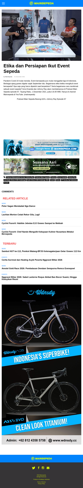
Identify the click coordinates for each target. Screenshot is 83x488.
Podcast (53, 177)
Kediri (52, 180)
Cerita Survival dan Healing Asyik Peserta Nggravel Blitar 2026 (32, 260)
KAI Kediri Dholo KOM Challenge (14, 180)
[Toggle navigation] (3, 3)
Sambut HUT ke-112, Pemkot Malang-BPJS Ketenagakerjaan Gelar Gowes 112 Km (41, 251)
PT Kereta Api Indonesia (69, 180)
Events (4, 257)
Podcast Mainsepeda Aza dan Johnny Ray (20, 177)
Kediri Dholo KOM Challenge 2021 (38, 180)
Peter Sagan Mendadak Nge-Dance (18, 206)
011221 (6, 183)
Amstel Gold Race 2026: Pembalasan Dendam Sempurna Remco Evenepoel (38, 268)
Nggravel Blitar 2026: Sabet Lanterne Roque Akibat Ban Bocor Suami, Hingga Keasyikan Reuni (39, 278)
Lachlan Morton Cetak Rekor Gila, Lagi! (21, 215)
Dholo (58, 180)
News (4, 203)
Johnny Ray (72, 177)
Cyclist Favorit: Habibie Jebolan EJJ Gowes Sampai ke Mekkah (32, 223)
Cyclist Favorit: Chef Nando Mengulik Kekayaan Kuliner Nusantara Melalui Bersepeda (38, 233)
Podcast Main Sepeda (42, 177)
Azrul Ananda (62, 177)
